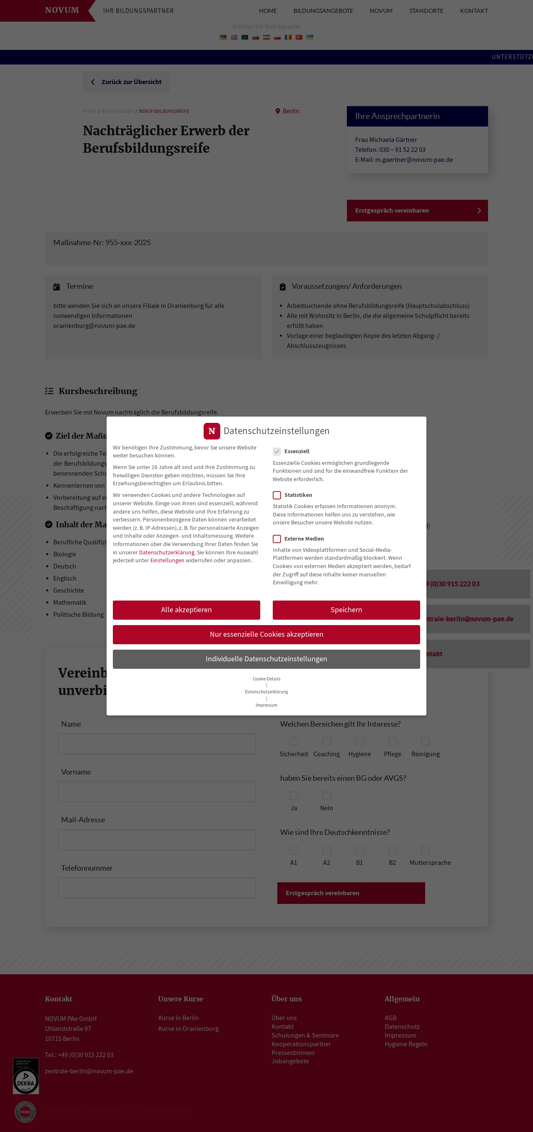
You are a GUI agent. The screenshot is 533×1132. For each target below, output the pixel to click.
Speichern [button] (346, 607)
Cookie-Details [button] (267, 676)
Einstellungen (167, 558)
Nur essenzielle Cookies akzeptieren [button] (267, 631)
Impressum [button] (266, 702)
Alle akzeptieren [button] (186, 607)
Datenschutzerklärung (166, 550)
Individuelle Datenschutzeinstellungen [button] (266, 656)
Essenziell (294, 449)
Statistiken (295, 492)
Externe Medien (301, 536)
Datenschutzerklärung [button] (266, 689)
